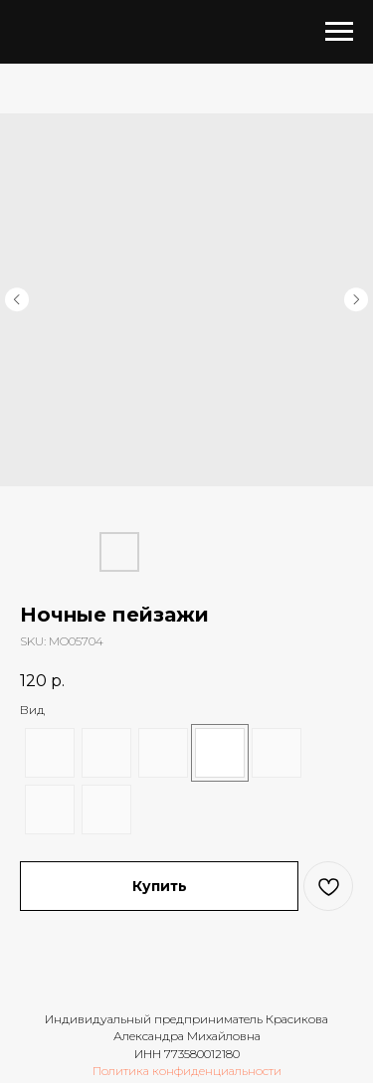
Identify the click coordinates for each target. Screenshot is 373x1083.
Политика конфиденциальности (187, 1070)
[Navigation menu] (339, 32)
